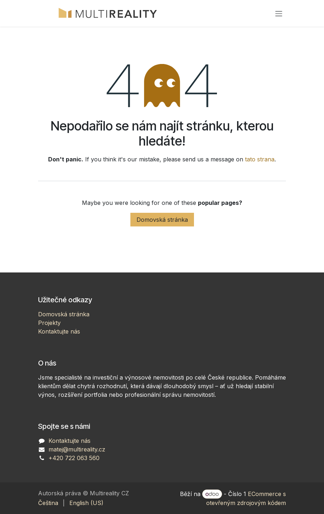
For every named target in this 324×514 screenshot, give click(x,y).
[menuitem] (48, 502)
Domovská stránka (162, 219)
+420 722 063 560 (73, 458)
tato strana (259, 159)
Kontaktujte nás (59, 331)
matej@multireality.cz (76, 449)
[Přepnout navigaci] (279, 13)
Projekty (49, 322)
